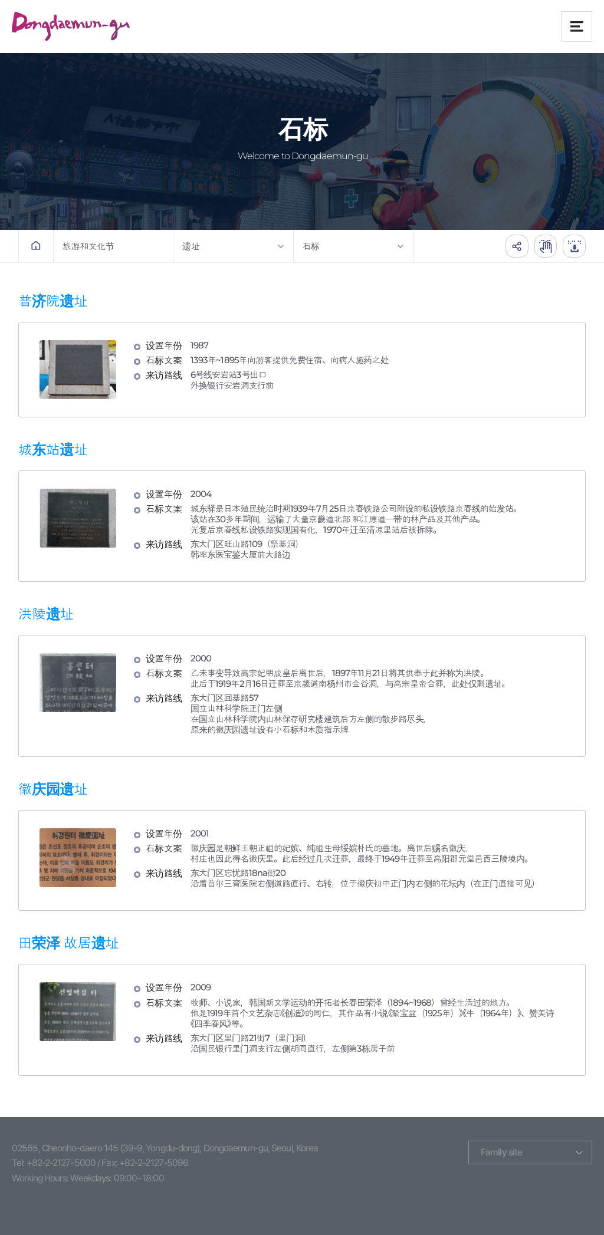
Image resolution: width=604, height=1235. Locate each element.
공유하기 (515, 246)
